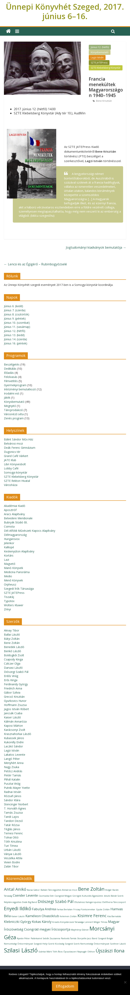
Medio (8, 576)
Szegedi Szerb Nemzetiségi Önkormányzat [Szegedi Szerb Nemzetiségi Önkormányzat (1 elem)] (87, 943)
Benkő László (12, 651)
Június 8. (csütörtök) (16, 314)
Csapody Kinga (13, 659)
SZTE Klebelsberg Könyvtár (106, 67)
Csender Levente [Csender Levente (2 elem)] (25, 895)
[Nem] (125, 982)
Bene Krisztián (104, 101)
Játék (7, 397)
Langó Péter (12, 759)
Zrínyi (7, 609)
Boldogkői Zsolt (14, 655)
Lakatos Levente (14, 754)
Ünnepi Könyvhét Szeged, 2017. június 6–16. (65, 11)
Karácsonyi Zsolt (14, 730)
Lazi (6, 559)
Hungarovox (12, 539)
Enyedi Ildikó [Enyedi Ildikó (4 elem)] (17, 908)
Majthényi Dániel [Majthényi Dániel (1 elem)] (80, 929)
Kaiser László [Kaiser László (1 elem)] (18, 916)
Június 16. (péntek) (15, 343)
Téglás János (12, 829)
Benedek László (14, 647)
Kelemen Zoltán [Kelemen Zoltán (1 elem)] (68, 916)
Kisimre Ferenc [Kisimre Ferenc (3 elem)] (92, 915)
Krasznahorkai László (17, 734)
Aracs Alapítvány (14, 514)
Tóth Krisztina (13, 841)
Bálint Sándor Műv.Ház (18, 439)
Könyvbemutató (99, 52)
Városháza (10, 485)
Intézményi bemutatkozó (20, 389)
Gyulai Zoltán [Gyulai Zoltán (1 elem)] (103, 909)
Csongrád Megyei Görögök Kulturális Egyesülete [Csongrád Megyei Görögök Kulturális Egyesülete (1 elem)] (78, 895)
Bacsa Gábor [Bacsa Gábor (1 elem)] (33, 890)
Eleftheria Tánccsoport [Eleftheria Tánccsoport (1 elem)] (114, 902)
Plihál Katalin (12, 779)
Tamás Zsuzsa (13, 812)
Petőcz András (13, 771)
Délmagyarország (15, 535)
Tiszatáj (9, 597)
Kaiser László (12, 717)
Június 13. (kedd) (14, 335)
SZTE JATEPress (99, 62)
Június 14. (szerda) (15, 339)
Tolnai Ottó (11, 837)
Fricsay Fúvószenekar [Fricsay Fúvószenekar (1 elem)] (84, 909)
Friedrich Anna (13, 688)
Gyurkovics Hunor (15, 701)
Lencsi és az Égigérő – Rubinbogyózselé (35, 264)
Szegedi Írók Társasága (19, 588)
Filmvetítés (11, 381)
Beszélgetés (12, 364)
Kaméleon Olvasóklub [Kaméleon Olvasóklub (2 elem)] (42, 916)
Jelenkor (9, 543)
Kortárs (8, 555)
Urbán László (12, 850)
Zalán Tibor (11, 866)
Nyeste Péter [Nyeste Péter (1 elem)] (23, 938)
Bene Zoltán (12, 643)
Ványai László (12, 854)
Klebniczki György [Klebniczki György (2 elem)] (17, 921)
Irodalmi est (11, 393)
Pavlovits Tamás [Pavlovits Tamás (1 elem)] (68, 938)
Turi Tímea (11, 846)
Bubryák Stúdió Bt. (16, 522)
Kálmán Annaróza (15, 721)
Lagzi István (97, 57)
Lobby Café (11, 468)
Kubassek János (14, 738)
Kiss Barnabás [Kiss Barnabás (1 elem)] (114, 916)
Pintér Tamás (12, 775)
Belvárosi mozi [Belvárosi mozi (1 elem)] (69, 890)
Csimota (9, 526)
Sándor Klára (12, 800)
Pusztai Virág (12, 783)
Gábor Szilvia (12, 692)
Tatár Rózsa (12, 825)
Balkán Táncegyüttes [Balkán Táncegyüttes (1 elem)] (51, 890)
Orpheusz (10, 584)
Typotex (9, 601)
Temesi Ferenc (13, 833)
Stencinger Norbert (16, 804)
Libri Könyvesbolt (15, 464)
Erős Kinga (10, 680)
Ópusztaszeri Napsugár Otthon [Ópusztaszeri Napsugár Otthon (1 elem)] (79, 951)
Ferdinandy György (16, 684)
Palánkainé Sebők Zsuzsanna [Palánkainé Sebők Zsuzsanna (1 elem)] (45, 938)
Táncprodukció (13, 410)
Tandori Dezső (13, 821)
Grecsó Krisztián (14, 696)
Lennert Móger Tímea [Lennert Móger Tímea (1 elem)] (96, 922)
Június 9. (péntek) (15, 318)
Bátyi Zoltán (12, 639)
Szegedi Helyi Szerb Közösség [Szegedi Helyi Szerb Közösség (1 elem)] (49, 943)
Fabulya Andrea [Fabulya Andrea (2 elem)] (44, 909)
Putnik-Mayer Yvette (17, 788)
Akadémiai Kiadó (14, 506)
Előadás (9, 373)
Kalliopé (9, 547)
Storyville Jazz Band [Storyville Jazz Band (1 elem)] (87, 938)
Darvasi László (13, 668)
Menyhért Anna (13, 763)
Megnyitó (10, 406)
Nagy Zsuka (11, 767)
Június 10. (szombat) (17, 323)
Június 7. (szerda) (14, 310)
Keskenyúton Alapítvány (19, 551)
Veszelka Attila (13, 858)
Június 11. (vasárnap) (17, 327)
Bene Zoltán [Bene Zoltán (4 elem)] (91, 889)
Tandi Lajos (11, 817)
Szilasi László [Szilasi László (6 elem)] (21, 950)
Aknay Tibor (11, 630)
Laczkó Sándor (13, 746)
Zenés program (14, 418)
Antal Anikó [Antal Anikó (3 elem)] (15, 889)
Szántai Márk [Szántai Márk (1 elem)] (45, 951)
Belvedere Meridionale (18, 518)
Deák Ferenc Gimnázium (19, 447)
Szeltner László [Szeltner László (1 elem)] (118, 943)
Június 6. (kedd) (13, 306)
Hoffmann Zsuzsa (15, 705)
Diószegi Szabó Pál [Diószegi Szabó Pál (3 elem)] (56, 901)
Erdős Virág (11, 676)
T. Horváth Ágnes (15, 808)
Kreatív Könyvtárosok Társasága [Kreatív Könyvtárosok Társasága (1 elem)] (68, 922)
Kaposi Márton (13, 725)
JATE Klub (10, 460)
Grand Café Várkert (16, 456)
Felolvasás (10, 377)
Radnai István (12, 792)
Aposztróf (10, 510)
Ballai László (12, 634)
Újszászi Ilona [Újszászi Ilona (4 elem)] (110, 950)
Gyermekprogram (15, 385)
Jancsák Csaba (13, 713)
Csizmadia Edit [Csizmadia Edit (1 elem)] (46, 895)
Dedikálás (10, 368)
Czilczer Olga (12, 663)
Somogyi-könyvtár (15, 472)
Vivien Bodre (12, 862)
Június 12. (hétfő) (100, 47)
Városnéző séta (14, 414)
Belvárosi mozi (13, 443)
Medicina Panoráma (17, 572)
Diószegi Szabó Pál (16, 672)
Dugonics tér (12, 452)
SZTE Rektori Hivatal (17, 481)
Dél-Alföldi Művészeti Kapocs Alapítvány (29, 530)
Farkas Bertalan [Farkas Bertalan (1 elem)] (65, 909)
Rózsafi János (12, 796)
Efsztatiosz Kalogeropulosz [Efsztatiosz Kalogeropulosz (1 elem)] (88, 902)
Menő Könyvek (13, 580)
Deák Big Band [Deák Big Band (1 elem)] (29, 902)
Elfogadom (65, 986)
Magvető (9, 564)
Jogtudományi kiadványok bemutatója (96, 247)
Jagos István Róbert (16, 709)
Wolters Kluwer (13, 605)
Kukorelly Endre (14, 742)
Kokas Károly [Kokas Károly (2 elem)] (41, 921)
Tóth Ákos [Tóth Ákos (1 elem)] (58, 951)
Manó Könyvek (13, 568)
